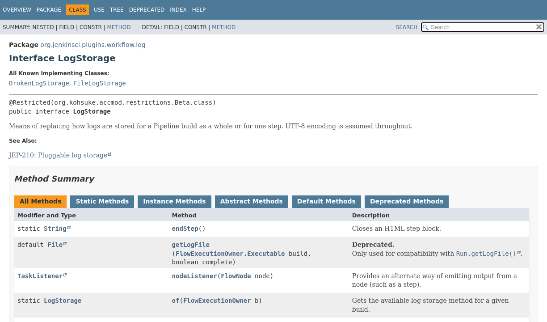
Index (178, 10)
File (55, 244)
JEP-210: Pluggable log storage (58, 155)
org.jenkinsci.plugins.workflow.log (92, 44)
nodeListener (194, 276)
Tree (117, 10)
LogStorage (62, 300)
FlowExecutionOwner (217, 300)
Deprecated (147, 10)
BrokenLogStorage (39, 83)
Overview (17, 10)
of (176, 300)
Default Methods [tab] (326, 201)
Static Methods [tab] (102, 201)
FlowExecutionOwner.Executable (230, 253)
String (55, 228)
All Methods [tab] (40, 201)
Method (119, 27)
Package (49, 10)
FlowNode (236, 276)
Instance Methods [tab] (174, 201)
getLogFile (191, 244)
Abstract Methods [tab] (251, 201)
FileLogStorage (99, 83)
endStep (185, 228)
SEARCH (407, 27)
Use (99, 10)
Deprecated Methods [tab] (406, 201)
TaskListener (40, 276)
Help (199, 10)
